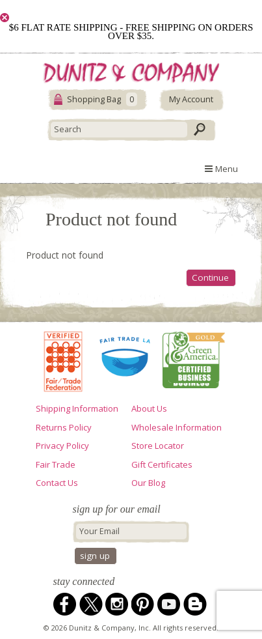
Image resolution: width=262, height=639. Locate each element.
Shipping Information (77, 408)
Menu (221, 169)
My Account (191, 99)
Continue (210, 277)
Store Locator (157, 445)
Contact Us (57, 483)
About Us (149, 408)
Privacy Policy (62, 445)
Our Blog (148, 483)
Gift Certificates (161, 464)
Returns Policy (64, 427)
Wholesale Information (176, 427)
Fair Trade (55, 464)
